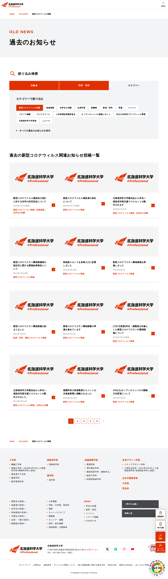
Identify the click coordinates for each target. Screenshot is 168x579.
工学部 (12, 460)
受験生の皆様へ (18, 501)
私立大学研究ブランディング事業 (131, 114)
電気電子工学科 (18, 474)
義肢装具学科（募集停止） (99, 472)
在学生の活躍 (66, 108)
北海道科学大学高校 (27, 121)
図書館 (94, 108)
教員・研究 (108, 108)
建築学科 (15, 478)
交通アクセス (93, 550)
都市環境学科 (17, 481)
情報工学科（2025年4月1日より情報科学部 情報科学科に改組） (28, 469)
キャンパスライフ (57, 512)
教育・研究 (91, 509)
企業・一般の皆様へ (20, 520)
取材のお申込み (126, 565)
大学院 (125, 483)
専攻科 (125, 488)
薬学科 (52, 480)
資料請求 (47, 565)
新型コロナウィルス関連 (29, 108)
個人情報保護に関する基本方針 (91, 565)
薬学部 (50, 475)
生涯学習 (81, 108)
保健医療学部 (91, 460)
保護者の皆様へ (18, 505)
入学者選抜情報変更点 (65, 114)
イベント (132, 108)
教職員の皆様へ (18, 523)
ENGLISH (112, 565)
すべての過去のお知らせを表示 (34, 131)
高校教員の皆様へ (19, 512)
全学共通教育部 (130, 478)
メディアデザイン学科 (134, 464)
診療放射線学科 (94, 479)
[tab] (34, 85)
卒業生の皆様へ (18, 516)
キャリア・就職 (56, 520)
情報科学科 (54, 464)
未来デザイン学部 (131, 460)
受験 (51, 509)
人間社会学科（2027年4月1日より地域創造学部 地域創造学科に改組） (141, 469)
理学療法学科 (93, 468)
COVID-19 (91, 521)
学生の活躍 (91, 506)
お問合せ (37, 565)
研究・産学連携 (56, 523)
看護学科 (91, 464)
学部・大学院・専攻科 (59, 505)
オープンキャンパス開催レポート (96, 114)
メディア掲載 (25, 114)
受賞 (120, 108)
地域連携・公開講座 (58, 527)
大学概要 (53, 501)
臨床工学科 (92, 475)
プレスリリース (43, 114)
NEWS (87, 501)
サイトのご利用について (64, 565)
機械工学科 (16, 464)
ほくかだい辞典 (142, 565)
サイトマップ (25, 565)
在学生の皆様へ (18, 509)
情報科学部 (52, 460)
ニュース (46, 121)
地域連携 (50, 108)
